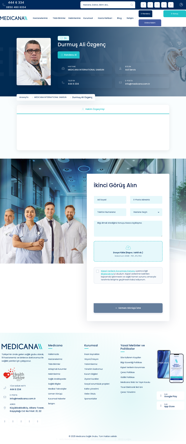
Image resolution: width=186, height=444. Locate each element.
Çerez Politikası (128, 372)
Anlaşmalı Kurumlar (57, 369)
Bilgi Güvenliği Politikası (131, 362)
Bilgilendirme (107, 273)
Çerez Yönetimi (128, 392)
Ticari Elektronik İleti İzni (132, 387)
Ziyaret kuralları (91, 379)
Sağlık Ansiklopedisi (57, 379)
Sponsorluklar (90, 398)
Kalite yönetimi (91, 388)
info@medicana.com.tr (137, 83)
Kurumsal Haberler (57, 398)
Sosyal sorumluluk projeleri (96, 383)
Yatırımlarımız (90, 364)
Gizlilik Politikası (128, 377)
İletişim (51, 403)
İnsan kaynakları (91, 354)
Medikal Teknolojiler (57, 388)
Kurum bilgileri (91, 374)
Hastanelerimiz (55, 359)
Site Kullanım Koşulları (131, 357)
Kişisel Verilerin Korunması (133, 367)
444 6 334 (73, 83)
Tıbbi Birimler (54, 364)
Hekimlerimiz (54, 374)
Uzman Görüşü (55, 393)
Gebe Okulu (90, 393)
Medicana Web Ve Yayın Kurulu (135, 382)
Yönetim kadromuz (93, 369)
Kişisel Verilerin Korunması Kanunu (118, 271)
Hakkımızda (53, 354)
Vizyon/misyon (91, 359)
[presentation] (128, 294)
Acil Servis (130, 69)
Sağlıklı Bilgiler (54, 383)
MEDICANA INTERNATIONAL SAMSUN (86, 69)
